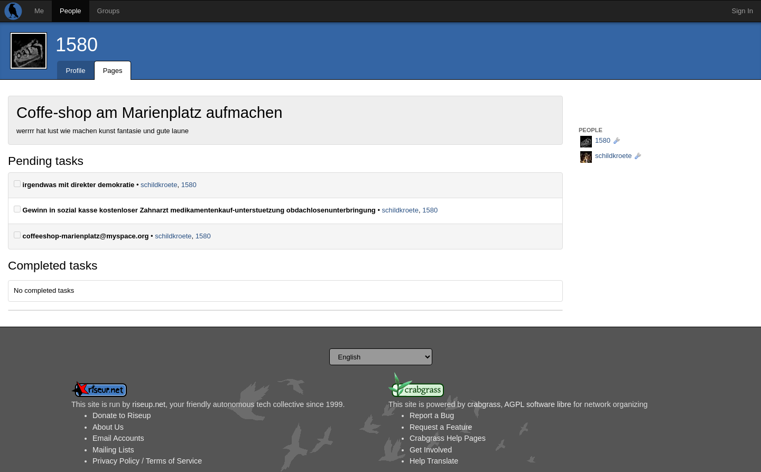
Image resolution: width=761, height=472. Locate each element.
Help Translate (434, 461)
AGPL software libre (537, 404)
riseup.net (148, 404)
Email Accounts (118, 438)
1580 (76, 44)
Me (39, 11)
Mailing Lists (113, 450)
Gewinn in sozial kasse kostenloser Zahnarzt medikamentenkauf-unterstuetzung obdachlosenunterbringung (195, 210)
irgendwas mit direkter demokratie (74, 184)
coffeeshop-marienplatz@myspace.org (81, 236)
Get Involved (431, 450)
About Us (108, 427)
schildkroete (159, 185)
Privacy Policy (116, 461)
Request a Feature (441, 427)
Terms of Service (174, 461)
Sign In (742, 11)
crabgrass (483, 404)
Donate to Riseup (121, 415)
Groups (108, 11)
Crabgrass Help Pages (448, 438)
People (70, 11)
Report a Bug (432, 415)
